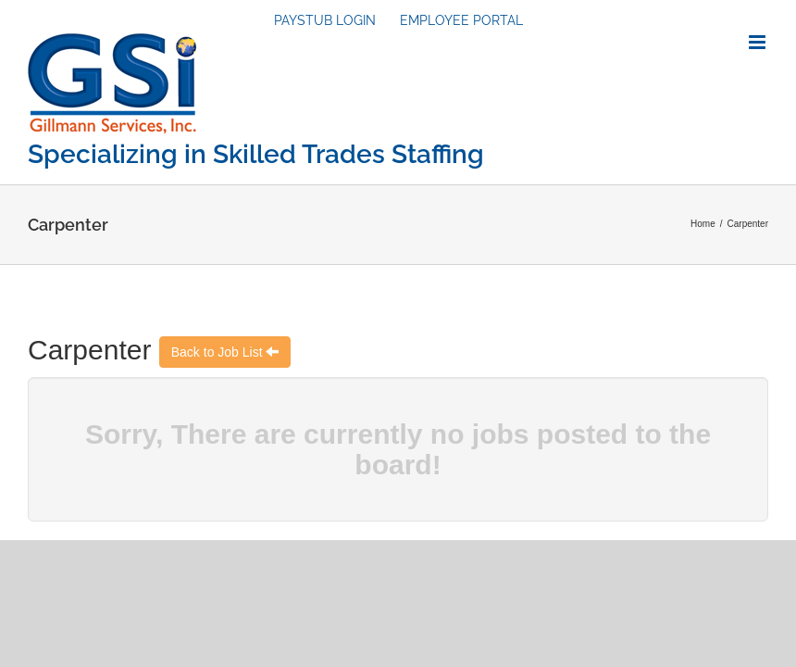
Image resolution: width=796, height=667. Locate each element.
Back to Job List (219, 352)
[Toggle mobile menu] (758, 42)
